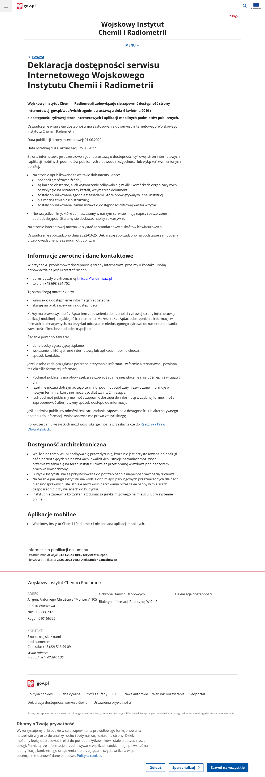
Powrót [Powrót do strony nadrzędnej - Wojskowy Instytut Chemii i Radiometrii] (38, 57)
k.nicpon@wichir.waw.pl (94, 278)
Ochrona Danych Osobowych (122, 594)
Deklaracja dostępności (193, 594)
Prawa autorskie (135, 694)
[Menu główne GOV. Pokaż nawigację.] (6, 6)
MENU (132, 45)
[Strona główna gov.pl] (26, 6)
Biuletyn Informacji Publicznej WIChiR (128, 601)
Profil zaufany (96, 694)
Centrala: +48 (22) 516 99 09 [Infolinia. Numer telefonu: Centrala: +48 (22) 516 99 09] (49, 646)
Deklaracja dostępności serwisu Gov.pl (58, 702)
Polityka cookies (40, 694)
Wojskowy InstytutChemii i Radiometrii (132, 27)
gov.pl (38, 683)
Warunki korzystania (168, 694)
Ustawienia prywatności (112, 702)
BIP (114, 694)
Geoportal (197, 694)
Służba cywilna (69, 694)
